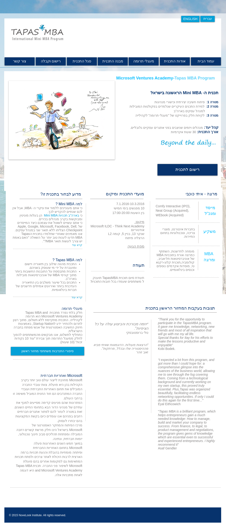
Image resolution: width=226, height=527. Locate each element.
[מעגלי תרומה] (144, 61)
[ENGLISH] (190, 19)
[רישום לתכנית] (187, 170)
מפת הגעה (136, 246)
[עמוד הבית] (206, 61)
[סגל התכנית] (82, 61)
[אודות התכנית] (175, 61)
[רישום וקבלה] (51, 61)
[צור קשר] (20, 61)
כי (62, 215)
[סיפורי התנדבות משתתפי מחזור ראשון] (47, 351)
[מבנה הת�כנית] (113, 61)
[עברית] (207, 19)
